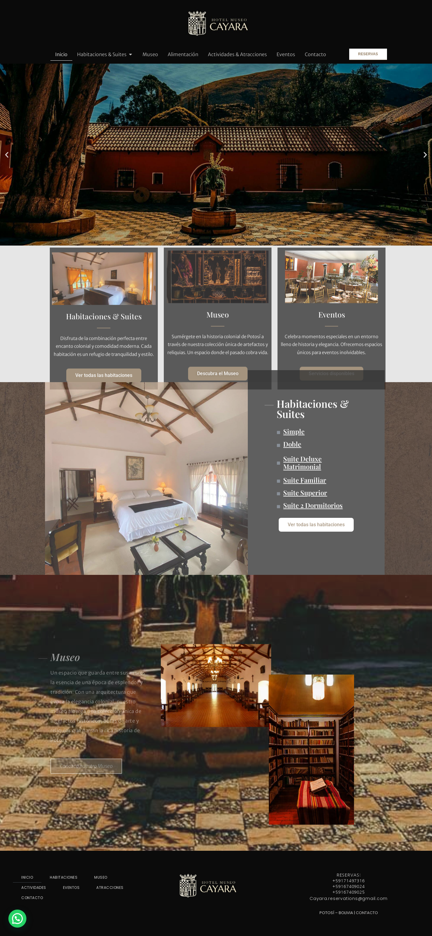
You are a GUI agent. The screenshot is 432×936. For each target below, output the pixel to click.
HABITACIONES (63, 877)
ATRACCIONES (110, 887)
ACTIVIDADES (33, 887)
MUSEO (100, 877)
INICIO (27, 877)
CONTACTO (32, 897)
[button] (6, 154)
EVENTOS (71, 887)
